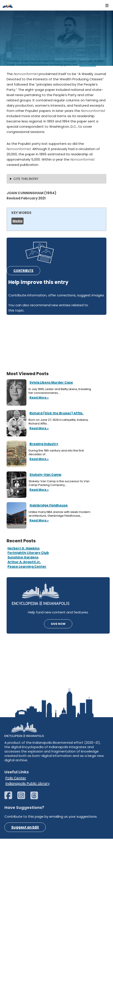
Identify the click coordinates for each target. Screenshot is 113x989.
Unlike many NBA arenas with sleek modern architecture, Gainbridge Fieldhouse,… (59, 514)
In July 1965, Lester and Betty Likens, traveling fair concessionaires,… (60, 391)
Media (17, 221)
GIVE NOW (58, 624)
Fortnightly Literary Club (28, 552)
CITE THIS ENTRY (25, 178)
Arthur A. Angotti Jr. (24, 562)
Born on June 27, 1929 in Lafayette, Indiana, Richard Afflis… (58, 422)
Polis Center (15, 928)
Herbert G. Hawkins (23, 548)
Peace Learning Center (26, 566)
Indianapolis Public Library (27, 933)
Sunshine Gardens (22, 557)
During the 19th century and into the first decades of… (56, 452)
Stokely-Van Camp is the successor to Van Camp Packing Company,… (59, 483)
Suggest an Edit (25, 977)
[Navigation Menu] (107, 5)
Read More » (39, 397)
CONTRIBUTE (23, 271)
